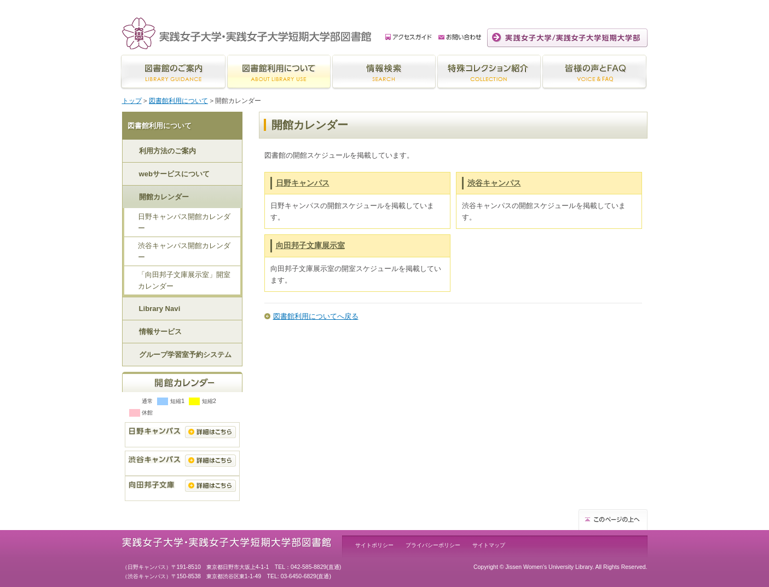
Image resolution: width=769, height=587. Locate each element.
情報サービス (160, 331)
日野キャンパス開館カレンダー (184, 222)
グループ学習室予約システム (185, 354)
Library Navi (160, 308)
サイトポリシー (374, 545)
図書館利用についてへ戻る (316, 316)
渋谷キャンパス (494, 183)
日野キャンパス (302, 183)
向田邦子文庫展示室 (310, 245)
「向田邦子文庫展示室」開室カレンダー (184, 280)
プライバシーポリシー (433, 545)
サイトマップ (488, 545)
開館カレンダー (164, 197)
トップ (132, 101)
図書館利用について (178, 101)
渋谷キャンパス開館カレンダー (184, 251)
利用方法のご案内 (167, 151)
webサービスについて (174, 174)
